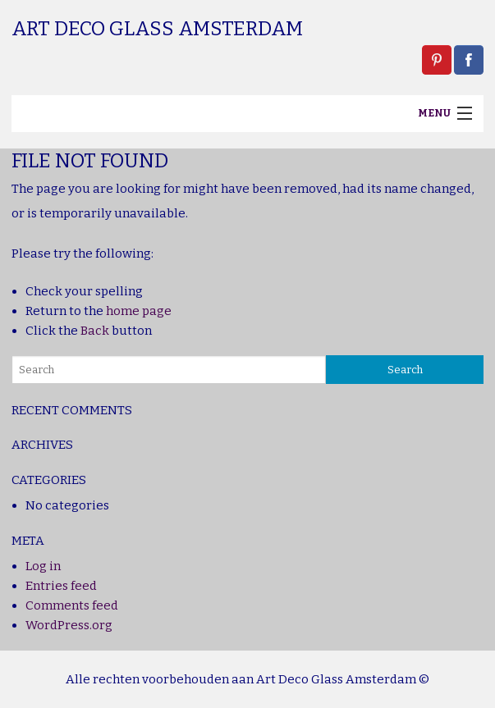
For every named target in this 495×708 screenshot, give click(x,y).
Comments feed (71, 605)
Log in (43, 566)
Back (94, 330)
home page (139, 311)
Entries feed (61, 585)
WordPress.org (68, 625)
